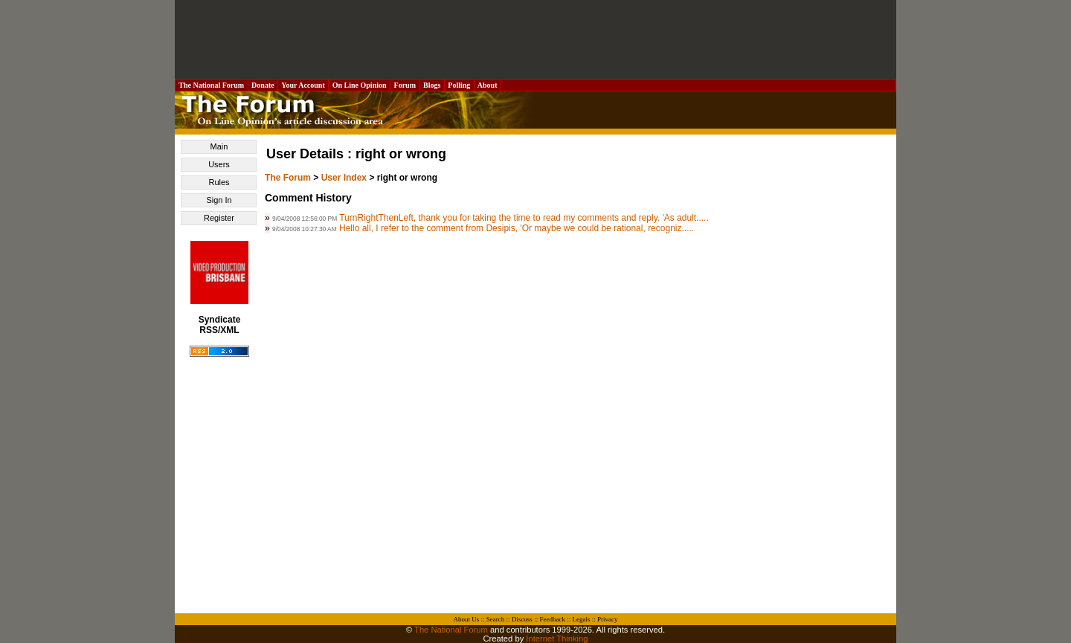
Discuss (522, 619)
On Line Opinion (359, 85)
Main (219, 146)
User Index (344, 177)
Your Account (303, 85)
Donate (263, 85)
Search (495, 619)
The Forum (288, 177)
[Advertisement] (535, 39)
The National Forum (211, 85)
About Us (467, 619)
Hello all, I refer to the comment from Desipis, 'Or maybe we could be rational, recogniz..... (516, 228)
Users (219, 164)
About (487, 85)
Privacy (607, 619)
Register (219, 217)
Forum (404, 85)
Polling (459, 85)
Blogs (432, 85)
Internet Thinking (557, 638)
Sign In (218, 200)
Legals (581, 619)
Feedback (552, 619)
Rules (218, 182)
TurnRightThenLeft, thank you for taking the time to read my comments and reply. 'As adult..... (524, 218)
